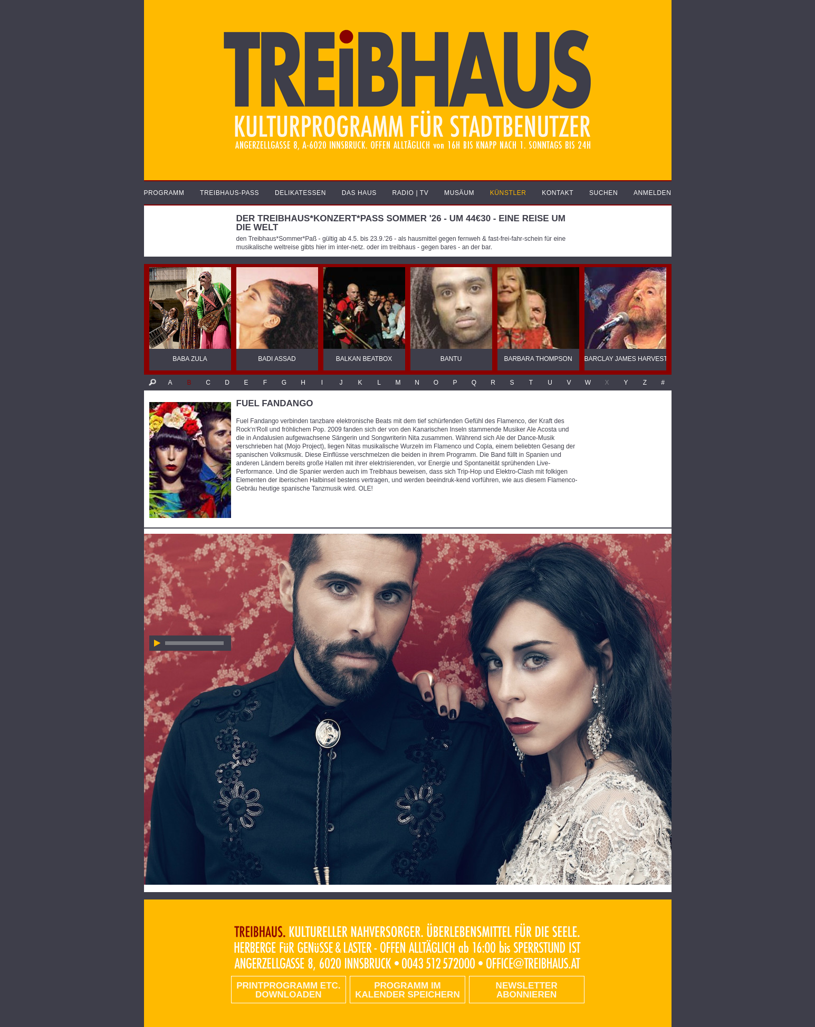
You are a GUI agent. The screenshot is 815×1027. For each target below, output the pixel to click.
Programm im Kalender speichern (407, 990)
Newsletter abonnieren (527, 990)
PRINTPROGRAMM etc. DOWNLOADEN (288, 990)
